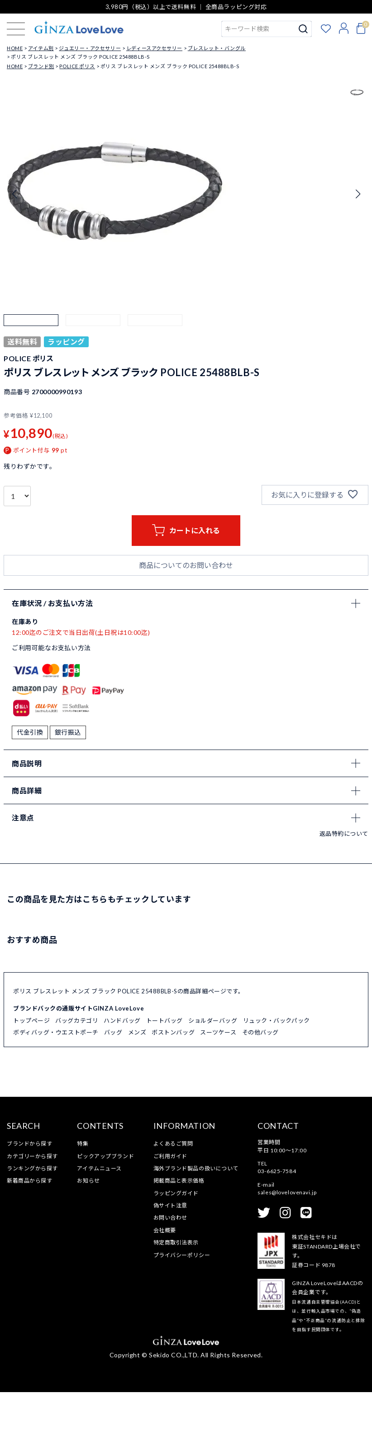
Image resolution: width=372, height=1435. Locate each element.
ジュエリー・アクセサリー (90, 48)
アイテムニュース (99, 1211)
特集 (82, 1186)
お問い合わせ (170, 1261)
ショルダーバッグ (212, 1063)
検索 (303, 29)
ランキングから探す (32, 1211)
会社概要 (164, 1273)
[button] (31, 341)
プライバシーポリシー (181, 1298)
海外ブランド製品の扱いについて (195, 1211)
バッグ (113, 1075)
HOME (15, 48)
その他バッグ (260, 1075)
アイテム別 (41, 48)
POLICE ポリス (77, 66)
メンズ (137, 1075)
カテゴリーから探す (32, 1199)
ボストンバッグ (173, 1075)
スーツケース (218, 1075)
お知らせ (88, 1224)
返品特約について (344, 877)
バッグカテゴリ (76, 1063)
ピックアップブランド (105, 1199)
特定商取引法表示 (176, 1285)
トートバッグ (164, 1063)
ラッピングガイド (176, 1236)
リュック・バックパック (276, 1063)
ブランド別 (41, 66)
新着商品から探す (29, 1224)
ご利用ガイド (170, 1199)
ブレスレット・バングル (217, 48)
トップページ (31, 1063)
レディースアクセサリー (154, 48)
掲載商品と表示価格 (179, 1224)
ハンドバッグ (122, 1063)
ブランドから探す (29, 1186)
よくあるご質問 (173, 1186)
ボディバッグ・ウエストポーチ (56, 1075)
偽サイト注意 (170, 1248)
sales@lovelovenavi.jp (287, 1235)
